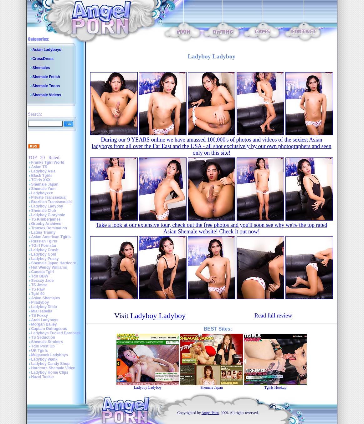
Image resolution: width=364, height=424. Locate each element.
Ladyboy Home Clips (50, 372)
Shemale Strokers (47, 342)
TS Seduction (43, 337)
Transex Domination (49, 228)
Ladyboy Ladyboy (47, 206)
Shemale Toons (46, 86)
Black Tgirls (42, 175)
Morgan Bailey (44, 324)
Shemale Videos (47, 95)
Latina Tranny (43, 232)
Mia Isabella (41, 311)
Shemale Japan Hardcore (53, 263)
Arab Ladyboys (45, 320)
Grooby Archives (46, 224)
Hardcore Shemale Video (53, 368)
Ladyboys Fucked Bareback (56, 333)
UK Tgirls (39, 350)
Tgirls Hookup (275, 387)
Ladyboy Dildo (44, 307)
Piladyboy (40, 302)
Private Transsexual (49, 197)
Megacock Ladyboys (49, 355)
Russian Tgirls (44, 241)
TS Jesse (39, 285)
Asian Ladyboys (47, 49)
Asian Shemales (45, 298)
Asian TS (39, 167)
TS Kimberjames (46, 219)
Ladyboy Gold (43, 254)
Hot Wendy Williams (49, 267)
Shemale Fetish (46, 77)
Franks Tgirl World (47, 162)
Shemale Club (43, 210)
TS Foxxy (39, 315)
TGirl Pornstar (44, 245)
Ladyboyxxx (42, 193)
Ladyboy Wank (44, 359)
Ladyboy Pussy (45, 259)
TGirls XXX (41, 180)
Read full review (273, 315)
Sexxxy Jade (42, 280)
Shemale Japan (45, 184)
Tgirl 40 (38, 294)
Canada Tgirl (42, 272)
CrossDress (43, 59)
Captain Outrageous (49, 329)
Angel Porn (210, 413)
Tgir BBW (40, 276)
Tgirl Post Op (43, 346)
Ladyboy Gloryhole (48, 215)
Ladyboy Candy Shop (50, 364)
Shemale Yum (43, 189)
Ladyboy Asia (43, 171)
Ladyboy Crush (45, 250)
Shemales (41, 68)
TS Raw (38, 289)
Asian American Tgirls (51, 237)
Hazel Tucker (42, 377)
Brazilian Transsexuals (51, 202)
